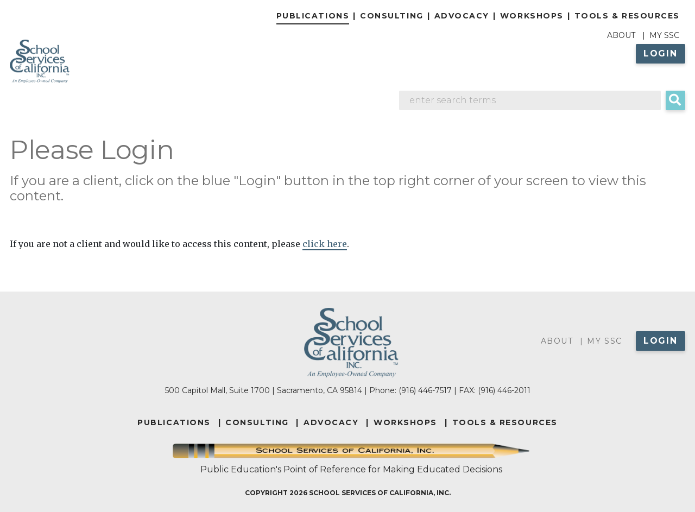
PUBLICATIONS (173, 422)
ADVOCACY (331, 422)
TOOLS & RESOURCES (505, 422)
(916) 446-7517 (425, 390)
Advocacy (461, 16)
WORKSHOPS (405, 422)
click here (324, 243)
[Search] (530, 100)
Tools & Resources (627, 16)
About (621, 35)
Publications (312, 16)
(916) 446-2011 (504, 390)
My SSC (664, 35)
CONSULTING (256, 422)
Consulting (391, 16)
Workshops (532, 16)
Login (660, 53)
